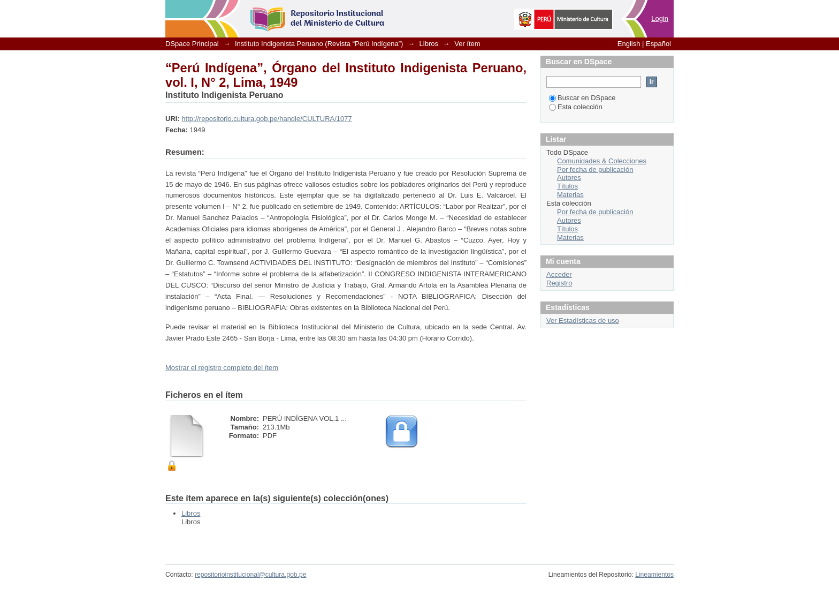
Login (659, 18)
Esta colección (575, 107)
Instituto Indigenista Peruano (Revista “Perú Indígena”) (319, 44)
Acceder (559, 274)
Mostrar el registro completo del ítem (221, 368)
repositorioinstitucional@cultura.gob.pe (250, 574)
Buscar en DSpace (582, 98)
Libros (429, 44)
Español (658, 44)
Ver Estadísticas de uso (582, 320)
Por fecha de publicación (595, 169)
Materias (570, 195)
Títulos (567, 186)
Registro (559, 283)
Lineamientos (654, 574)
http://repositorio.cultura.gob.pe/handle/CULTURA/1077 (266, 119)
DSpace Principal (192, 44)
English (628, 44)
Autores (569, 177)
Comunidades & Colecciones (601, 161)
